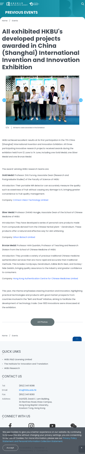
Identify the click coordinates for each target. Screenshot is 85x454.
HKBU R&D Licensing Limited (18, 359)
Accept (10, 447)
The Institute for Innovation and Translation (26, 363)
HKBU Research (12, 368)
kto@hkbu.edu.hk (27, 390)
